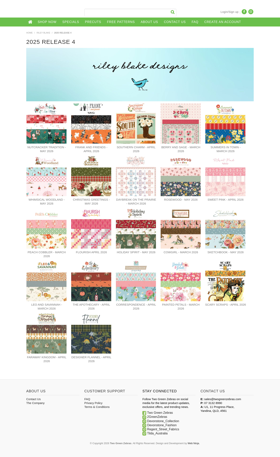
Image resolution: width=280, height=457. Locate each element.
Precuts (93, 22)
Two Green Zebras (160, 412)
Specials (70, 22)
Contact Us (175, 22)
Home (30, 22)
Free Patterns (121, 22)
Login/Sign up (229, 12)
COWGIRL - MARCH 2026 (181, 252)
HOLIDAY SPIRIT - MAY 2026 (136, 252)
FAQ (195, 22)
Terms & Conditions (97, 406)
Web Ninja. (194, 443)
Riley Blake (43, 33)
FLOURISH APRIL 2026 (91, 252)
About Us (149, 22)
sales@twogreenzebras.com (222, 399)
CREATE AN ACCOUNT (222, 22)
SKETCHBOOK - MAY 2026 (225, 252)
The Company (35, 403)
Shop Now (47, 22)
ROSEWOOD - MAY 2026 (181, 199)
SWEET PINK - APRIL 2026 (225, 199)
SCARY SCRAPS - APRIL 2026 (225, 304)
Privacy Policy (93, 403)
